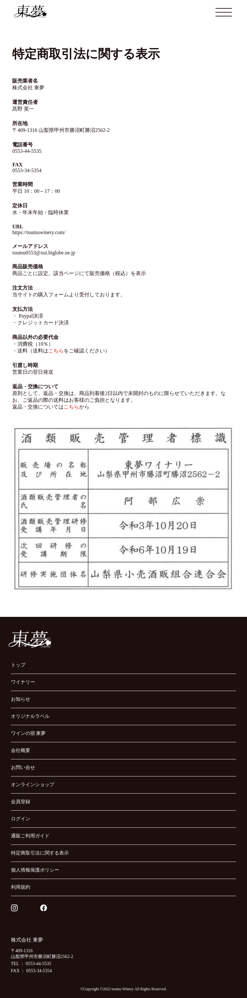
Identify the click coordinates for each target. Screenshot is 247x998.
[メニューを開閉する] (224, 12)
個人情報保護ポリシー (35, 870)
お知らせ (20, 699)
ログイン (20, 818)
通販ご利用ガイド (30, 835)
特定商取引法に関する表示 (40, 852)
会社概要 (20, 750)
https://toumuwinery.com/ (38, 232)
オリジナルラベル (30, 716)
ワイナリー (23, 682)
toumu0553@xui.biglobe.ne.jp (43, 252)
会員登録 (20, 801)
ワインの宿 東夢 (28, 733)
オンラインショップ (32, 784)
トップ (18, 664)
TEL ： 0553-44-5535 (31, 963)
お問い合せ (23, 767)
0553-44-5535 (26, 151)
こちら (56, 350)
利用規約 (20, 887)
